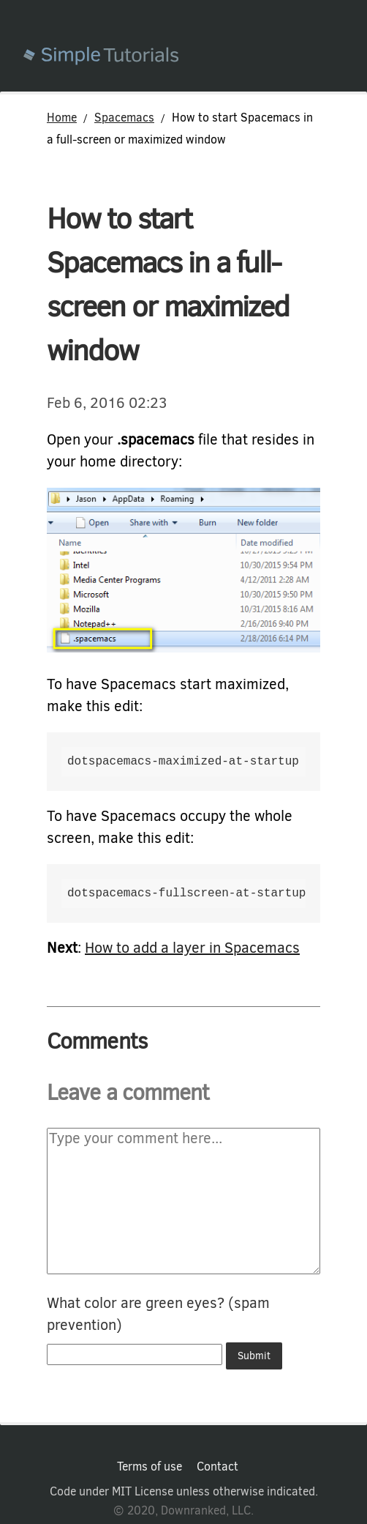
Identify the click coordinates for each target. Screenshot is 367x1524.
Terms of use (149, 1466)
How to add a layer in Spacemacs (192, 948)
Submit (254, 1356)
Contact (217, 1466)
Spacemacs (124, 117)
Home (62, 117)
